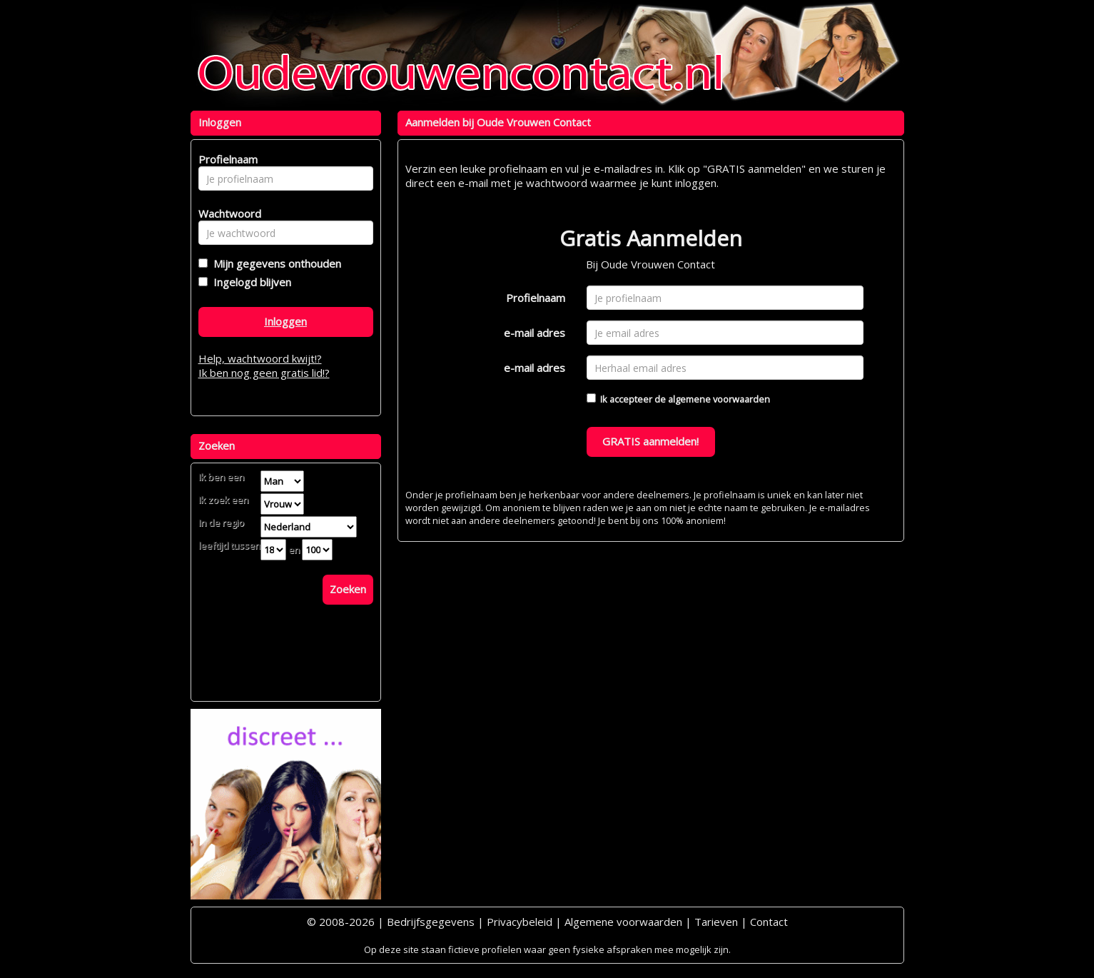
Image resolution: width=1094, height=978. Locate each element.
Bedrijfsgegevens (431, 921)
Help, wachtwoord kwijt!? (260, 358)
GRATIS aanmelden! (650, 441)
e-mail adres (534, 333)
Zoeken (348, 589)
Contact (769, 921)
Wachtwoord (225, 213)
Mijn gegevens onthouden (274, 263)
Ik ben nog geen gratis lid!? (264, 373)
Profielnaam (535, 298)
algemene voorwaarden (719, 399)
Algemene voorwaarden (623, 921)
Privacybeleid (519, 921)
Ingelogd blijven (249, 282)
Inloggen (285, 321)
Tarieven (716, 921)
